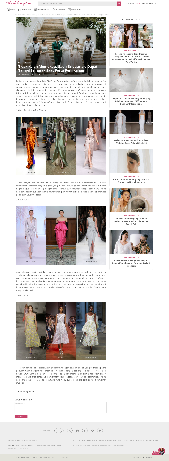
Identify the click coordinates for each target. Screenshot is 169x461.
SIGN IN (137, 3)
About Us (55, 457)
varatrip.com (12, 448)
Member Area (12, 440)
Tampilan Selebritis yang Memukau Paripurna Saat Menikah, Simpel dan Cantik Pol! (131, 221)
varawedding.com (27, 445)
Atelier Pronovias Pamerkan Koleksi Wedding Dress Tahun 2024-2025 (131, 141)
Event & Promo (74, 9)
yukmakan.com (23, 448)
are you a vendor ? (149, 3)
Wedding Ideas (24, 9)
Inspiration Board (41, 9)
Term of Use (148, 457)
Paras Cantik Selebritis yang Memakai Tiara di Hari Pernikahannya (131, 180)
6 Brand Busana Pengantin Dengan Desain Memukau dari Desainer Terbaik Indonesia (131, 263)
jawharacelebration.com (42, 445)
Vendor (11, 9)
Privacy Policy (137, 457)
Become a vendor (22, 440)
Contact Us (64, 457)
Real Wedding (59, 9)
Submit (21, 416)
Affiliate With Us (35, 440)
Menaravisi (46, 457)
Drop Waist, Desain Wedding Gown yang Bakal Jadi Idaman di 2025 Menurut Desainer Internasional (131, 101)
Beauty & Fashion (25, 62)
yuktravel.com (56, 445)
